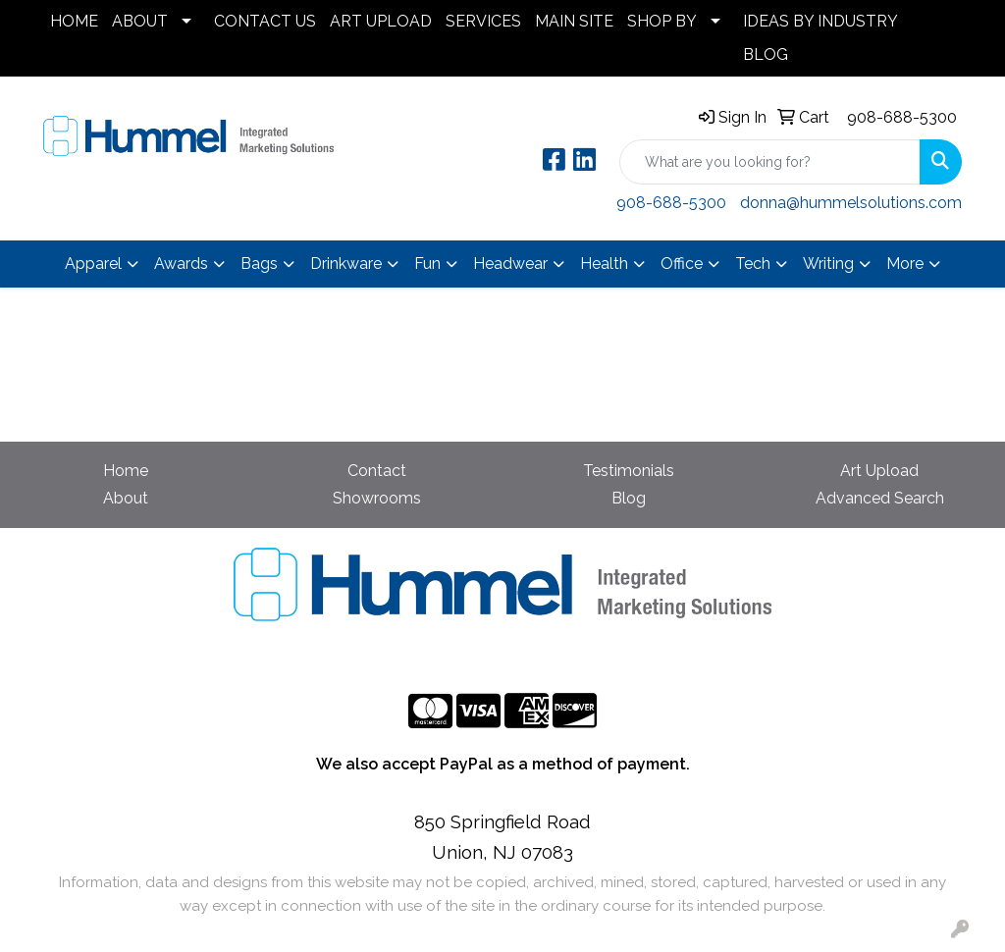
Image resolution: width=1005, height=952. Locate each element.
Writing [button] (828, 263)
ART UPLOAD (381, 21)
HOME (74, 21)
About (125, 498)
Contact (376, 470)
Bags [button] (259, 263)
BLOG (765, 54)
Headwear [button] (510, 263)
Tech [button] (752, 263)
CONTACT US (265, 21)
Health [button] (604, 263)
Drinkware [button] (346, 263)
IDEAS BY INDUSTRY (820, 21)
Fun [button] (427, 263)
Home (125, 470)
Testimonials (628, 470)
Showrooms (377, 498)
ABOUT (140, 21)
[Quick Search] (770, 162)
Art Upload (879, 470)
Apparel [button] (93, 263)
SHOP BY (662, 21)
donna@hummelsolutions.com (851, 202)
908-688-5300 (902, 117)
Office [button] (682, 263)
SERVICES (483, 21)
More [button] (905, 263)
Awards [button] (181, 263)
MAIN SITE (574, 21)
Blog (628, 498)
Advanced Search (880, 498)
